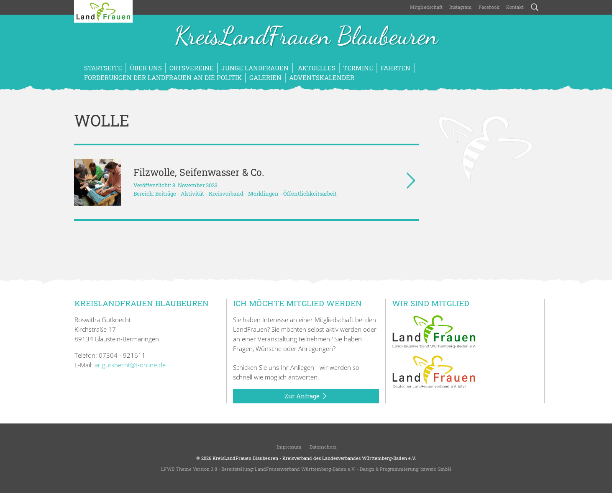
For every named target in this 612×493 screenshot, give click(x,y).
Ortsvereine (191, 68)
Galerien (265, 77)
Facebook (489, 7)
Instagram (460, 7)
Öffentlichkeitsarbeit (310, 193)
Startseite (103, 68)
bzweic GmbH (435, 469)
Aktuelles (315, 68)
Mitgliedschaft (426, 7)
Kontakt (515, 7)
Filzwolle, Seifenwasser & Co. (198, 172)
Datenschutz (322, 447)
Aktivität (192, 193)
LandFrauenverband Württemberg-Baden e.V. (305, 469)
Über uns (146, 68)
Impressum (288, 447)
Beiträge (165, 193)
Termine (358, 68)
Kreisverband (226, 193)
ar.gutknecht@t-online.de (130, 365)
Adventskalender (321, 77)
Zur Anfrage (306, 396)
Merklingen (263, 193)
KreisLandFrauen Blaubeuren (306, 37)
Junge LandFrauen (255, 68)
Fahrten (395, 68)
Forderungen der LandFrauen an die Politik (163, 77)
